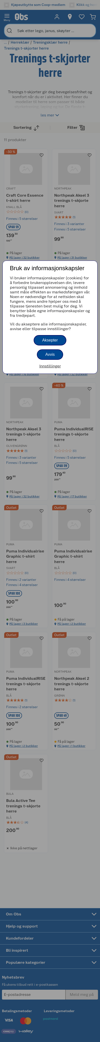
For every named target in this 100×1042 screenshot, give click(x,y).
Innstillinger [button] (50, 366)
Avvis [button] (50, 354)
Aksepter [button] (50, 340)
